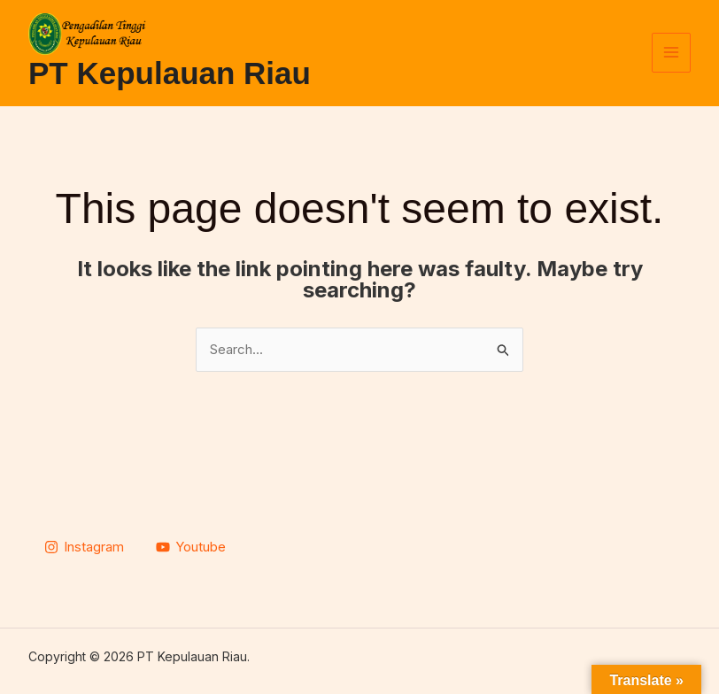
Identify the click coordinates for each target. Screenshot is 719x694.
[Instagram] (84, 547)
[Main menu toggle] (672, 53)
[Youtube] (191, 547)
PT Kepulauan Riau (169, 73)
